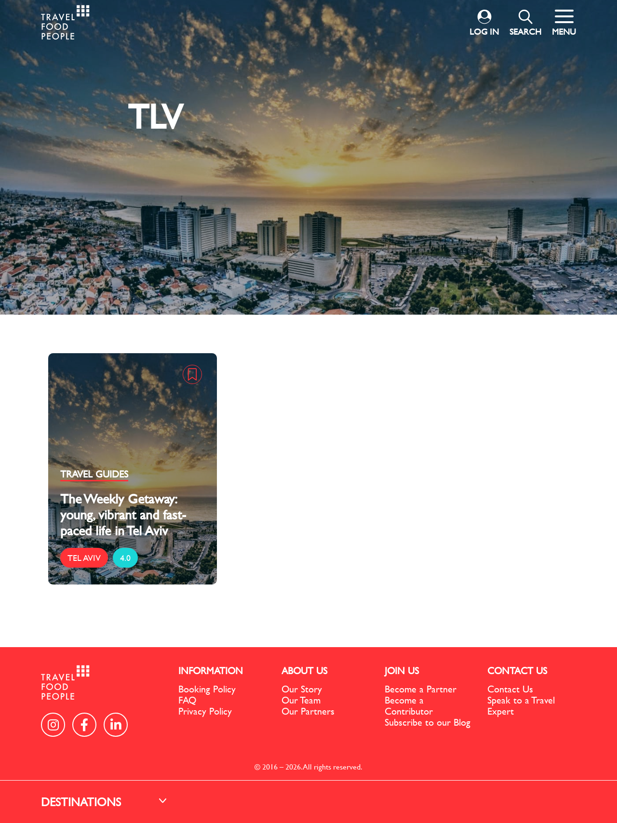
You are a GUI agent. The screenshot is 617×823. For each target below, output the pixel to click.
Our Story (302, 689)
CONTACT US (517, 670)
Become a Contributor (409, 705)
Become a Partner (420, 689)
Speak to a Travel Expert (521, 705)
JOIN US (402, 670)
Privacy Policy (205, 711)
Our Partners (308, 711)
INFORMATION (210, 670)
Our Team (301, 700)
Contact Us (510, 689)
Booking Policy (207, 689)
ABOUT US (304, 670)
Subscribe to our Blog (427, 722)
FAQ (187, 700)
